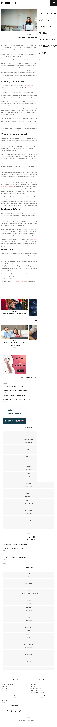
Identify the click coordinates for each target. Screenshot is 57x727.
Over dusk (33, 684)
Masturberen (28, 469)
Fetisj (28, 446)
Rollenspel (28, 496)
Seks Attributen (28, 503)
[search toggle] (16, 3)
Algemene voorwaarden (37, 692)
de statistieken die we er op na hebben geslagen (38, 86)
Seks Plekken (28, 510)
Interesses (28, 459)
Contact (5, 700)
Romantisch (28, 500)
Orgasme (28, 483)
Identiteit (28, 456)
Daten (28, 436)
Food (28, 449)
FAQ (3, 702)
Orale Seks (28, 480)
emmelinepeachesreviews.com (19, 282)
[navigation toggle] (53, 3)
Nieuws (28, 476)
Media (28, 473)
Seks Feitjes (28, 507)
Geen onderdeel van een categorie (28, 452)
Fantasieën (28, 442)
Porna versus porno (36, 688)
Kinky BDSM (28, 463)
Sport (28, 523)
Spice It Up (28, 520)
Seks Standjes (28, 513)
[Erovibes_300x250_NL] (14, 374)
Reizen (28, 490)
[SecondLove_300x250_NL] (14, 424)
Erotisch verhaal (29, 439)
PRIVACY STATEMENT (36, 690)
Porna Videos (28, 486)
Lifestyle (28, 466)
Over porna (33, 686)
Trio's (28, 527)
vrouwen (25, 90)
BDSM (28, 432)
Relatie (28, 493)
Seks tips (28, 517)
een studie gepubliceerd (38, 239)
